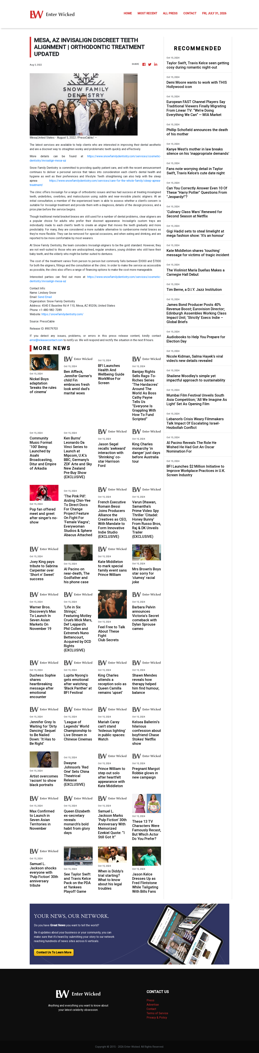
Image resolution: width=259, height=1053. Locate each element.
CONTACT (189, 13)
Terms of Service (157, 1013)
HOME (128, 13)
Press (150, 1000)
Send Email (45, 297)
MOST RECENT (147, 13)
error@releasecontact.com (46, 340)
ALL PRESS (170, 13)
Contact (151, 1009)
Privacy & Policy (157, 1017)
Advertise (153, 1004)
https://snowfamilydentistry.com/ (62, 314)
